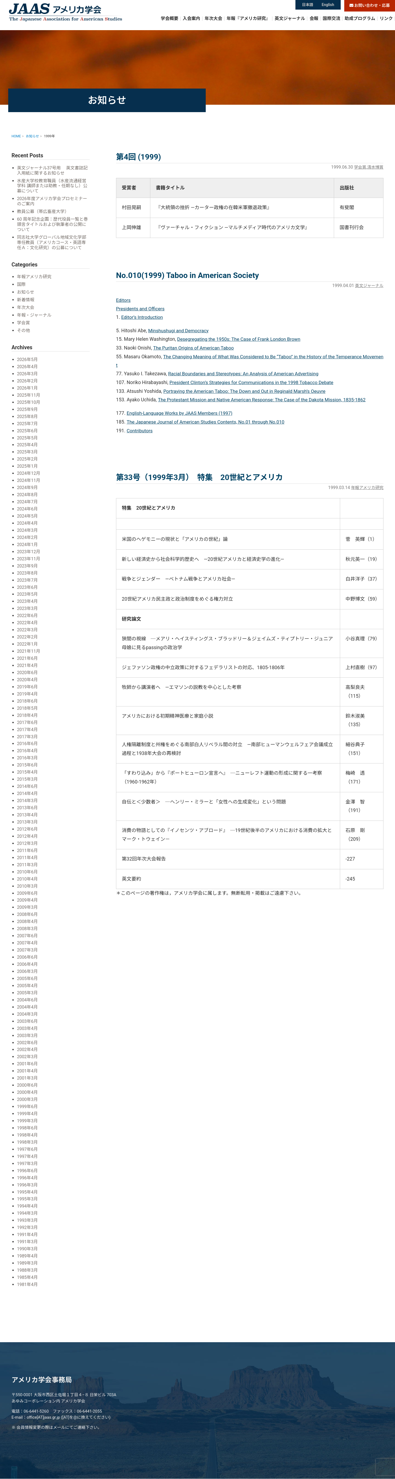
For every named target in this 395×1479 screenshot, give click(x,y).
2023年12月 (29, 547)
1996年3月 (27, 1170)
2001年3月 (27, 1065)
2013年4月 (27, 806)
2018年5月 (27, 702)
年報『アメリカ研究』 (248, 23)
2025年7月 (27, 422)
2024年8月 (27, 492)
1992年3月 (27, 1212)
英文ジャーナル (290, 23)
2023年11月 (29, 555)
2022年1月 (27, 638)
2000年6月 (27, 1072)
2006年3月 (27, 960)
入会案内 (191, 23)
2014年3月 (27, 792)
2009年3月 (27, 897)
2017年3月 (27, 730)
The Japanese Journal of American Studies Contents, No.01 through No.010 (208, 422)
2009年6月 (27, 883)
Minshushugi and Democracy (179, 331)
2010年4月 (27, 869)
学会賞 (358, 167)
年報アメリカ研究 (366, 488)
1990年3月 (27, 1233)
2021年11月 (29, 646)
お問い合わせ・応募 (369, 5)
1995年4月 (27, 1177)
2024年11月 (29, 478)
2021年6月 (27, 652)
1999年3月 (27, 1107)
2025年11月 (29, 394)
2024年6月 (27, 506)
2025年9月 (27, 408)
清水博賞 (374, 167)
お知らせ (26, 292)
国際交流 (331, 23)
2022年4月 (27, 617)
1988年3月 (27, 1254)
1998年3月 (27, 1128)
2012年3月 (27, 834)
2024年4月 (27, 520)
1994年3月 (27, 1198)
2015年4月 (27, 764)
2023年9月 (27, 561)
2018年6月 (27, 694)
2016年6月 (27, 736)
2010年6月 (27, 862)
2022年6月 (27, 611)
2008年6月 (27, 904)
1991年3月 (27, 1226)
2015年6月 (27, 757)
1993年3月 (27, 1205)
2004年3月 (27, 1002)
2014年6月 (27, 778)
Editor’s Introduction (142, 317)
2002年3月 (27, 1044)
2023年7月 (27, 575)
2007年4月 (27, 932)
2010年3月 (27, 876)
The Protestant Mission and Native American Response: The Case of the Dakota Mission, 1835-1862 (265, 400)
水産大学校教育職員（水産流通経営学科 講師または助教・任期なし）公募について (53, 186)
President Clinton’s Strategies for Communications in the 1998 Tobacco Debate (254, 383)
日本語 (307, 5)
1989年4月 (27, 1240)
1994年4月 (27, 1191)
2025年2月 (27, 457)
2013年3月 (27, 813)
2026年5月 (27, 359)
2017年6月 (27, 716)
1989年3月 (27, 1247)
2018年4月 (27, 708)
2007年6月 (27, 925)
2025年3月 (27, 450)
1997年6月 (27, 1135)
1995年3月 (27, 1184)
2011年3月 (27, 855)
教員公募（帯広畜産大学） (43, 211)
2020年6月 (27, 666)
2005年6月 (27, 967)
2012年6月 (27, 820)
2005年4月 (27, 974)
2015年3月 (27, 771)
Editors (123, 300)
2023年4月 (27, 597)
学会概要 (169, 23)
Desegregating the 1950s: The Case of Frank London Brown (240, 339)
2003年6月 (27, 1009)
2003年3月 (27, 1023)
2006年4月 (27, 953)
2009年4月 (27, 890)
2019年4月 (27, 688)
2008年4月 (27, 911)
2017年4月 (27, 722)
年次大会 (213, 23)
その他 (23, 330)
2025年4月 (27, 443)
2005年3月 (27, 981)
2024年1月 (27, 541)
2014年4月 (27, 785)
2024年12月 (29, 471)
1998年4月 (27, 1121)
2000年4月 (27, 1079)
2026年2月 (27, 380)
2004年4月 (27, 995)
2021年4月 (27, 660)
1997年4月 (27, 1142)
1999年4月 (27, 1100)
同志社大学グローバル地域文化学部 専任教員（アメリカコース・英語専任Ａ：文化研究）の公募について (52, 243)
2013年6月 (27, 799)
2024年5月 (27, 513)
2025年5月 (27, 436)
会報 (313, 23)
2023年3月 (27, 603)
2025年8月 (27, 415)
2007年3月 (27, 939)
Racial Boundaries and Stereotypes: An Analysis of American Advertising (245, 374)
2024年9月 (27, 485)
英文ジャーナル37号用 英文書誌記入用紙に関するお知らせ (51, 170)
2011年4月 (27, 848)
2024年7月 (27, 499)
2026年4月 (27, 366)
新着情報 (26, 300)
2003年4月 (27, 1016)
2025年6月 (27, 429)
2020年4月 (27, 674)
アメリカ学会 (79, 15)
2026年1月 (27, 387)
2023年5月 (27, 589)
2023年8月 (27, 569)
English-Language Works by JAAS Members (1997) (181, 414)
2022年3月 (27, 625)
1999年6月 (27, 1093)
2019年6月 (27, 680)
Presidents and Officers (141, 309)
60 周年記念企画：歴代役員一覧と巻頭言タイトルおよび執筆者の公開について (52, 225)
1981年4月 (27, 1268)
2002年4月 (27, 1037)
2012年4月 (27, 827)
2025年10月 (29, 401)
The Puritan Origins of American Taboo (194, 348)
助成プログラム (360, 23)
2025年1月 (27, 464)
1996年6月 (27, 1156)
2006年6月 (27, 946)
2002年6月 (27, 1030)
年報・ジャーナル (34, 315)
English (328, 5)
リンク (386, 23)
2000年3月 (27, 1086)
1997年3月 (27, 1149)
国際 (21, 285)
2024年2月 (27, 533)
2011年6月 (27, 841)
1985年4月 (27, 1261)
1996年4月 (27, 1163)
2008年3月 (27, 918)
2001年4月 (27, 1058)
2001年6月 (27, 1051)
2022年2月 (27, 632)
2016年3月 (27, 750)
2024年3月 (27, 527)
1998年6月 (27, 1114)
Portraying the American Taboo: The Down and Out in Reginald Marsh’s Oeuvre (246, 391)
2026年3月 (27, 373)
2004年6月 (27, 988)
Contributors (140, 431)
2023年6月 (27, 583)
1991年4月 (27, 1219)
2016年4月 (27, 743)
